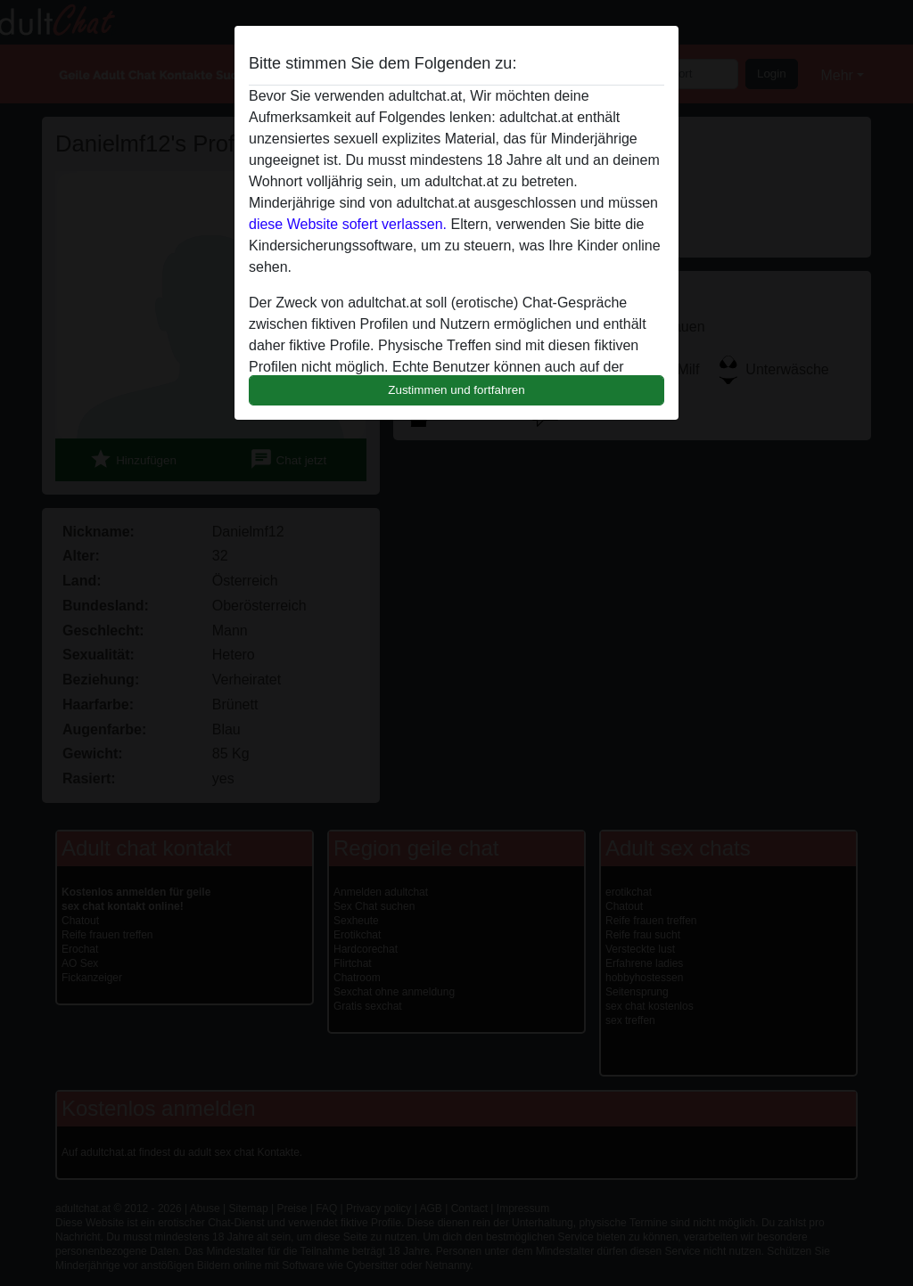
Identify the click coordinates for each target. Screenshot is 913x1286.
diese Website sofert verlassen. (348, 224)
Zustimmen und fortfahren (456, 390)
